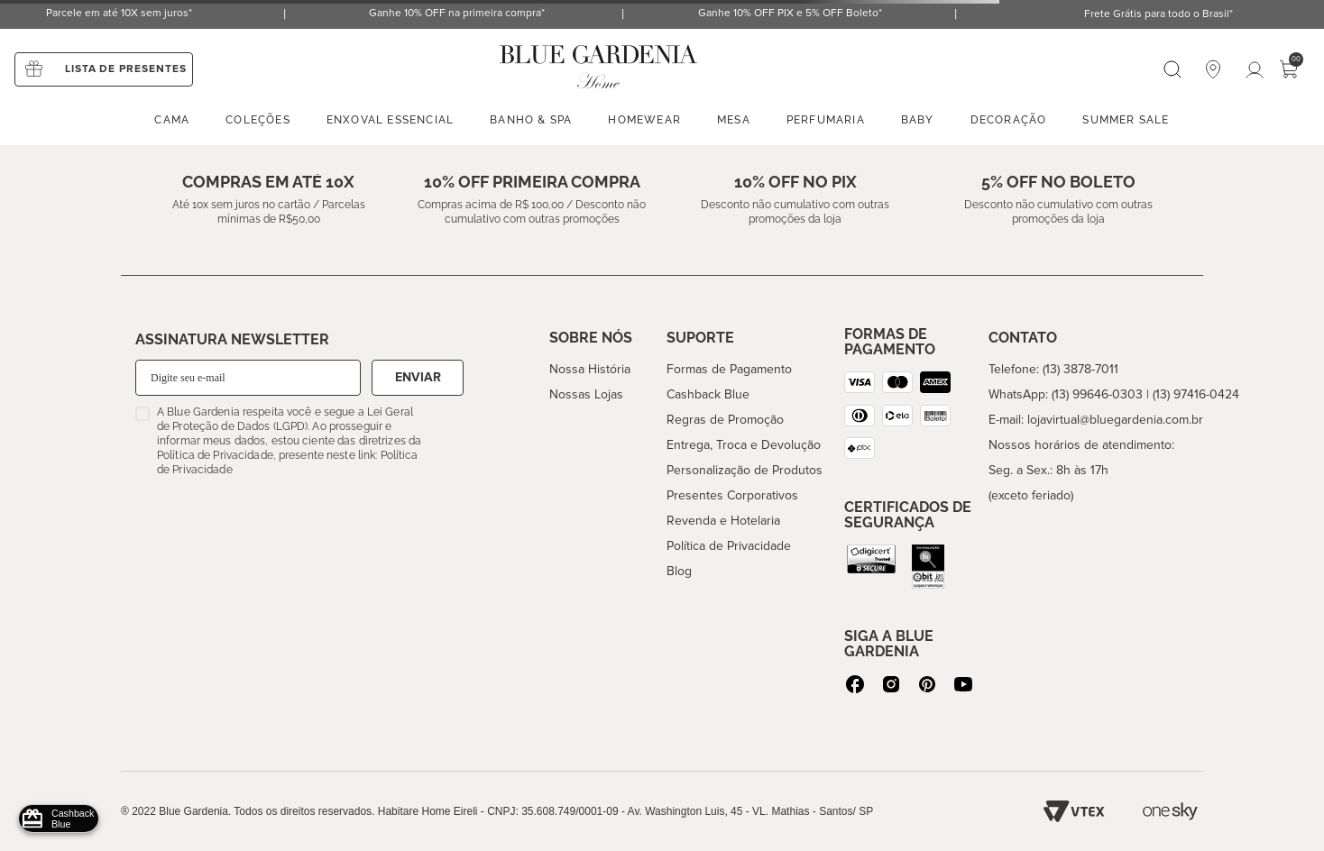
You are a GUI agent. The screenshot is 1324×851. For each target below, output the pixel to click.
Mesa (733, 120)
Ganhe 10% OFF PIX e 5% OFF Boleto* (790, 13)
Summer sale (1125, 120)
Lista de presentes (126, 69)
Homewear (644, 120)
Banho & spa (531, 120)
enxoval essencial (390, 120)
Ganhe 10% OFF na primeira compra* (457, 13)
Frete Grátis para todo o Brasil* (1158, 14)
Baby (917, 120)
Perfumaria (825, 120)
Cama (171, 120)
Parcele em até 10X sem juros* (119, 13)
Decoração (1008, 120)
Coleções (257, 120)
